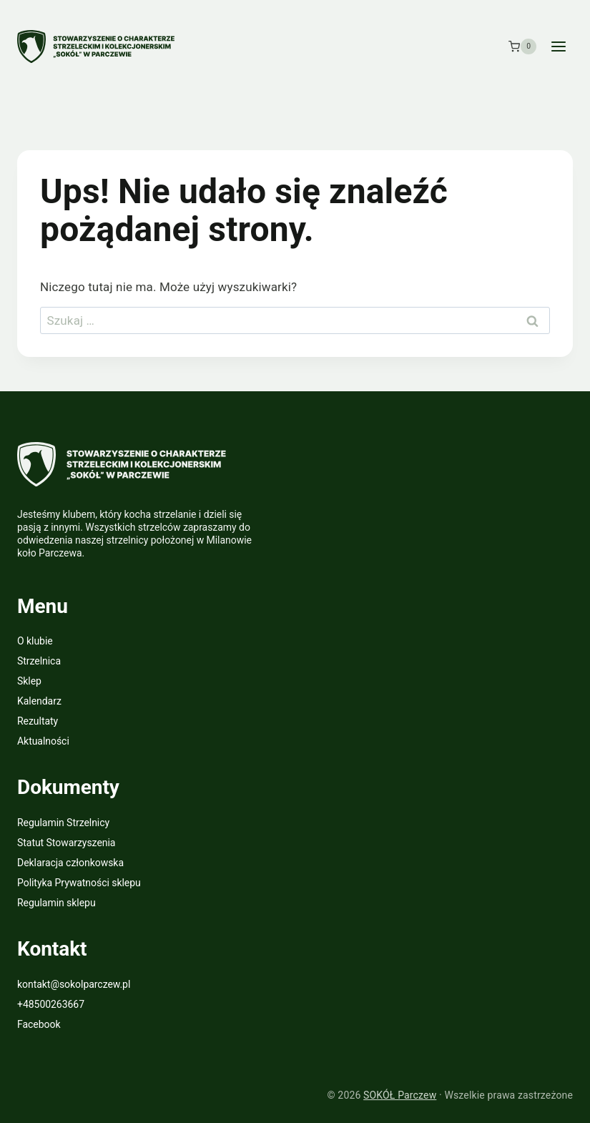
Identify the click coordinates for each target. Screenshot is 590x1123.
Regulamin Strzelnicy (63, 822)
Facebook (38, 1024)
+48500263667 (50, 1004)
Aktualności (43, 741)
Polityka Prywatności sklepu (79, 882)
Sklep (29, 681)
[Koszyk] (522, 46)
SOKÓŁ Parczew (399, 1095)
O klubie (35, 641)
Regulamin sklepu (56, 902)
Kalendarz (39, 701)
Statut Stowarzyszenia (66, 842)
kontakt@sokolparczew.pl (73, 984)
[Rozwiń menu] (558, 46)
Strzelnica (39, 661)
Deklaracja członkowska (70, 862)
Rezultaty (37, 721)
